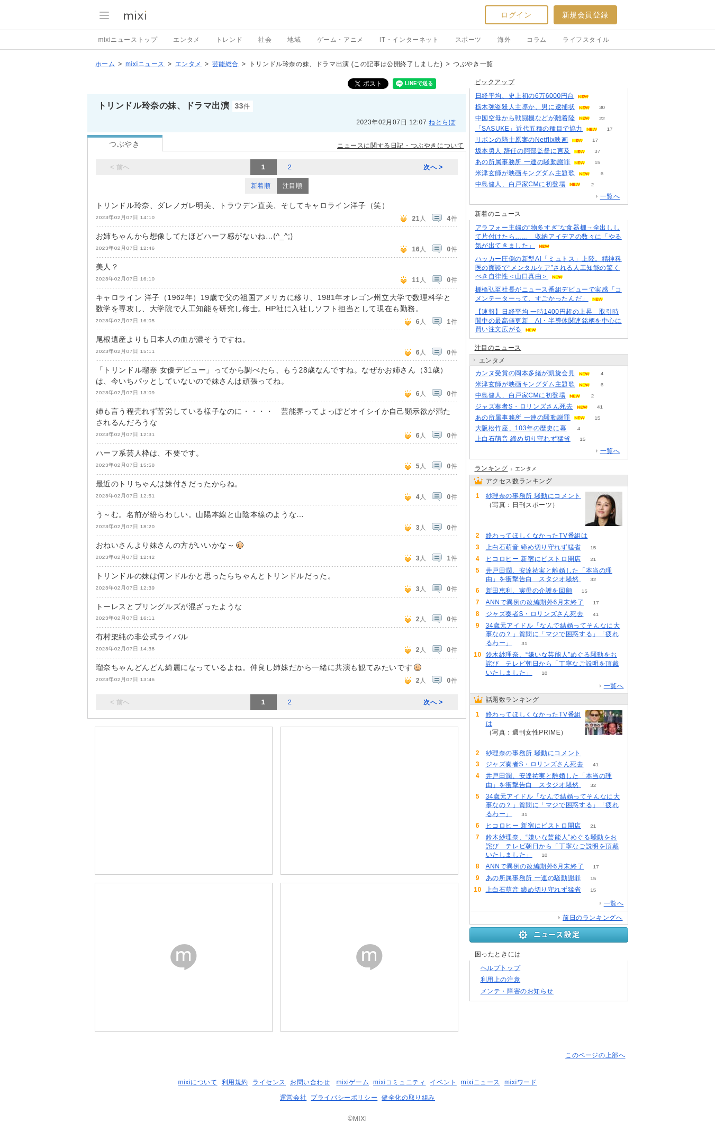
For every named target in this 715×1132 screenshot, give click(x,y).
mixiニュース (145, 64)
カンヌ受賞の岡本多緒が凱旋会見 (525, 373)
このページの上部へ (595, 1055)
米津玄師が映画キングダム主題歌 (525, 173)
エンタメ (186, 39)
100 (571, 505)
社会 (264, 39)
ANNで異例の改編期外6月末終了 (535, 602)
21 (593, 559)
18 (544, 673)
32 (593, 579)
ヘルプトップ (501, 968)
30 (602, 107)
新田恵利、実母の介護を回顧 (529, 590)
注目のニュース (498, 347)
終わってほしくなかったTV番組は (537, 535)
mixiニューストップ (128, 39)
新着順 (261, 185)
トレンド (229, 39)
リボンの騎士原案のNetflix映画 (521, 139)
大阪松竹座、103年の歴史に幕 (521, 428)
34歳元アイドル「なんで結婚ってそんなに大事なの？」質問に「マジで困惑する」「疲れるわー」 (553, 634)
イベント (443, 1082)
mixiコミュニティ (399, 1082)
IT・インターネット (409, 39)
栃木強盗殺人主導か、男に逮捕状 (525, 107)
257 (599, 536)
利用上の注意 (501, 979)
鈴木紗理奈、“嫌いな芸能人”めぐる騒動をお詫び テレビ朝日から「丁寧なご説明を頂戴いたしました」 (552, 663)
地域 (294, 39)
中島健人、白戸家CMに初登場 (520, 184)
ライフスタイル (586, 39)
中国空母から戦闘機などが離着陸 (525, 118)
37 (597, 151)
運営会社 (293, 1097)
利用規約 (235, 1082)
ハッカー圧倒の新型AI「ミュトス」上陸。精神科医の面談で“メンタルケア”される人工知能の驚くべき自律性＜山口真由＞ (548, 267)
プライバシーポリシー (344, 1097)
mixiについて (197, 1082)
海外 (504, 39)
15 (597, 162)
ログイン (516, 15)
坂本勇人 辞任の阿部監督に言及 (523, 151)
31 (524, 643)
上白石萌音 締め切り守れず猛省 (523, 438)
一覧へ (610, 196)
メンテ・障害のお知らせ (517, 991)
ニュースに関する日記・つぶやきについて (400, 145)
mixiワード (520, 1082)
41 (600, 407)
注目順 (293, 185)
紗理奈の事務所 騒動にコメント (533, 496)
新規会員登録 (585, 15)
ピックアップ (495, 82)
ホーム (105, 64)
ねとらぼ (442, 122)
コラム (537, 39)
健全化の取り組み (408, 1097)
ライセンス (269, 1082)
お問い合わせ (310, 1082)
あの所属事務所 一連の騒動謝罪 (523, 162)
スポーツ (468, 39)
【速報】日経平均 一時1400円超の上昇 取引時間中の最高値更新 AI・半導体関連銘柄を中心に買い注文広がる (548, 320)
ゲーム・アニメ (340, 39)
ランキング (491, 468)
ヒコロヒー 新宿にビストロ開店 (533, 559)
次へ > (433, 167)
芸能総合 (225, 64)
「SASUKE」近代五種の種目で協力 (529, 128)
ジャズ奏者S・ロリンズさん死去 (524, 406)
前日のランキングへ (592, 917)
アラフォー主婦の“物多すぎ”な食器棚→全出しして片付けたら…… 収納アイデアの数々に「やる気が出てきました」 (548, 236)
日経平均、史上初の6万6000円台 (525, 95)
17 (609, 129)
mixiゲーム (353, 1082)
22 (602, 118)
